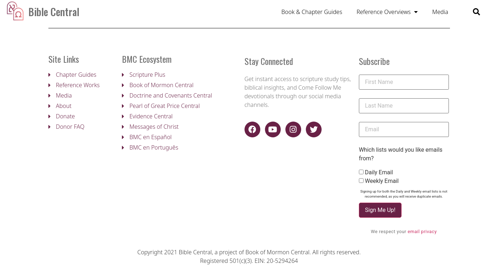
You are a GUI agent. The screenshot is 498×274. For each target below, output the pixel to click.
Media (440, 12)
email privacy (422, 232)
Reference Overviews (387, 11)
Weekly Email (382, 182)
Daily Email (379, 173)
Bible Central (53, 11)
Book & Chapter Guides (311, 12)
